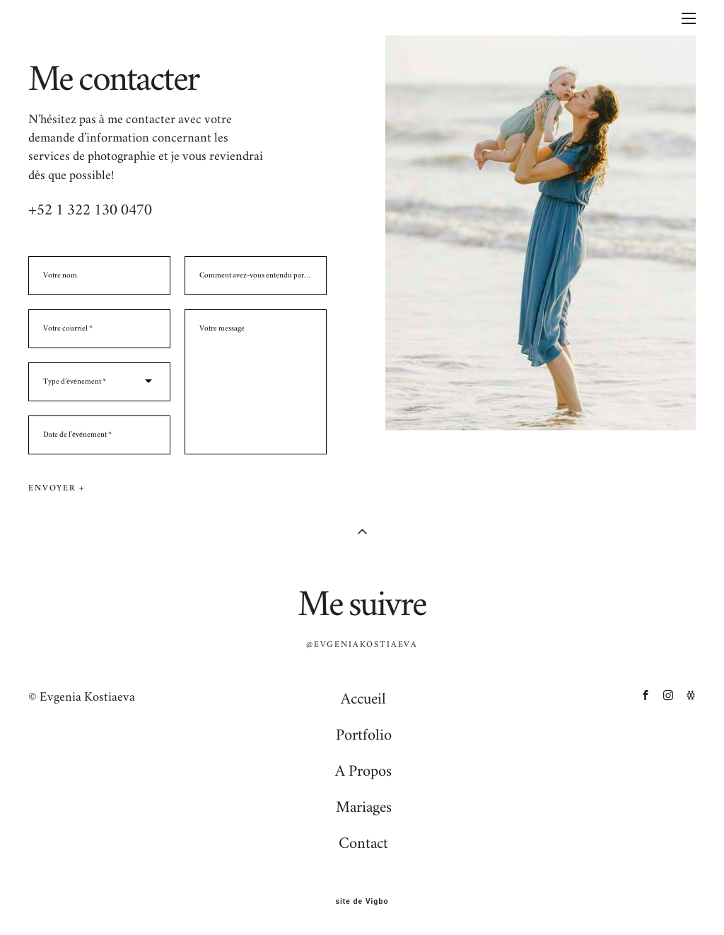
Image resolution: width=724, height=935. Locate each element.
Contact (363, 843)
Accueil (363, 698)
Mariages (364, 807)
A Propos (363, 771)
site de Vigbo (361, 901)
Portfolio (364, 734)
